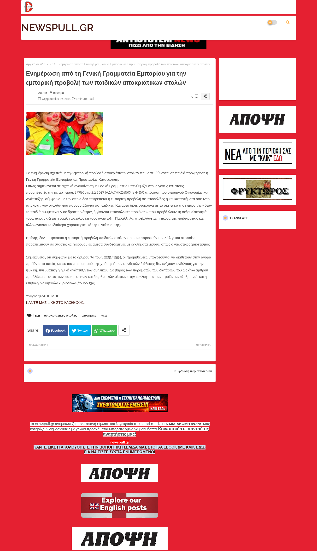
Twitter (82, 330)
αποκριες (89, 315)
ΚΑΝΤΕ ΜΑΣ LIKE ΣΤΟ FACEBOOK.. (55, 302)
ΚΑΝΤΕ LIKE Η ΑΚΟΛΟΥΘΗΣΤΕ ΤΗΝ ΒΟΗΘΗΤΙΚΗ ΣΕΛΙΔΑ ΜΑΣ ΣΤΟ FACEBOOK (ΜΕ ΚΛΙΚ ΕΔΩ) (120, 447)
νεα (51, 64)
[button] (288, 22)
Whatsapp (107, 330)
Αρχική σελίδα (35, 64)
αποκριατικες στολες (60, 315)
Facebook (58, 330)
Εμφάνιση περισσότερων (193, 371)
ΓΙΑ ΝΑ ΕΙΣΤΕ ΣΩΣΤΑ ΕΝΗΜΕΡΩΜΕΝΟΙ (119, 452)
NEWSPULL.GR (57, 28)
